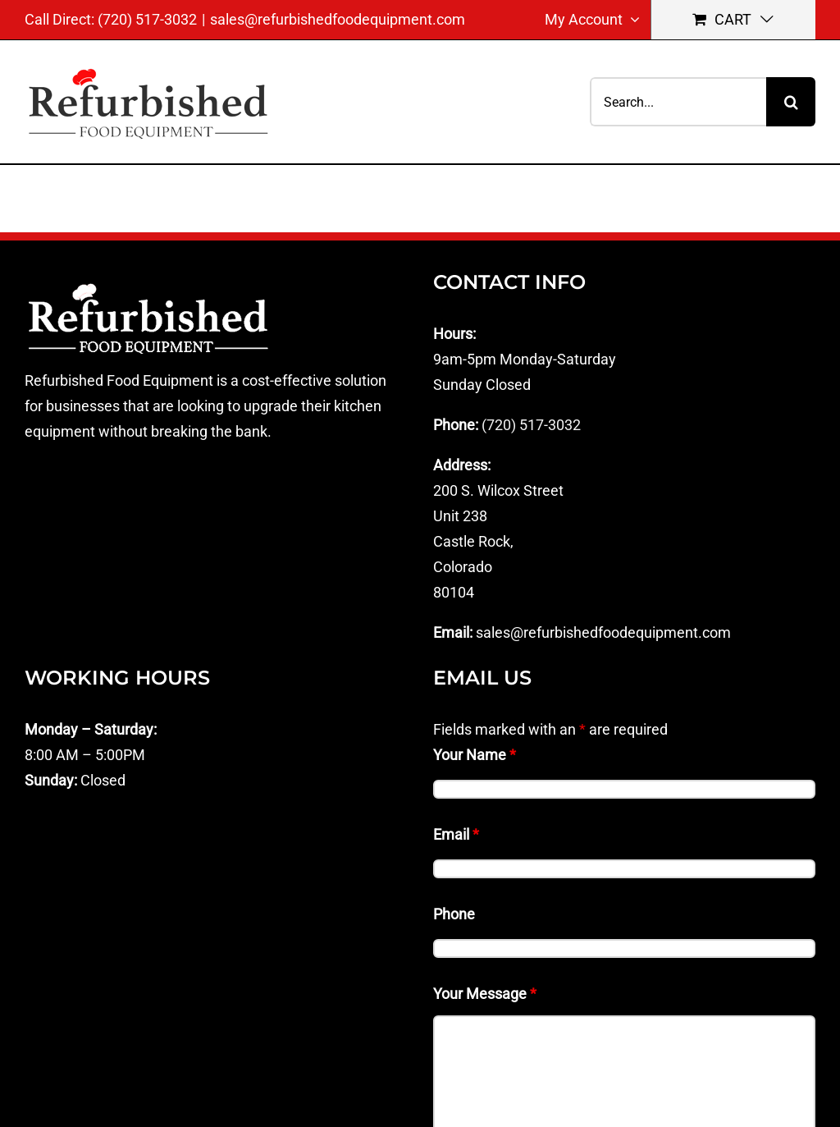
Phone (454, 914)
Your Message (484, 993)
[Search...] (678, 101)
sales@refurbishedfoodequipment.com (337, 19)
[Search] (790, 101)
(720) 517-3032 (531, 424)
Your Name (474, 754)
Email (456, 834)
